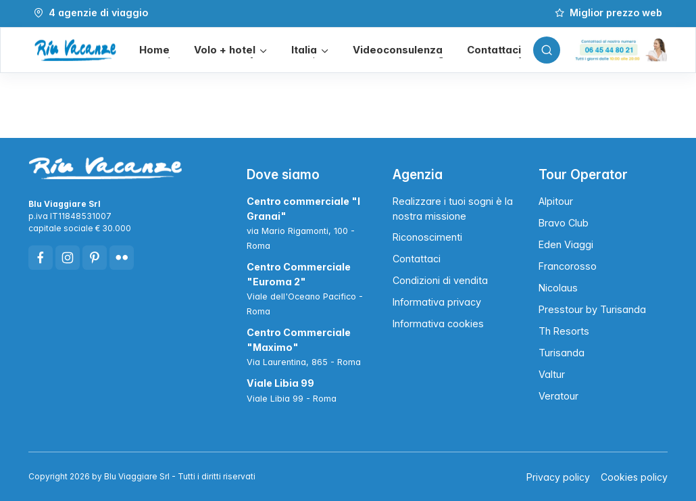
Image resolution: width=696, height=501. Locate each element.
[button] (230, 50)
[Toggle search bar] (546, 50)
